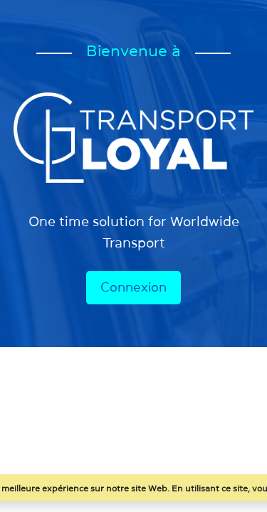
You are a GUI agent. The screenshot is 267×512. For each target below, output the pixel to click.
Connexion (133, 287)
